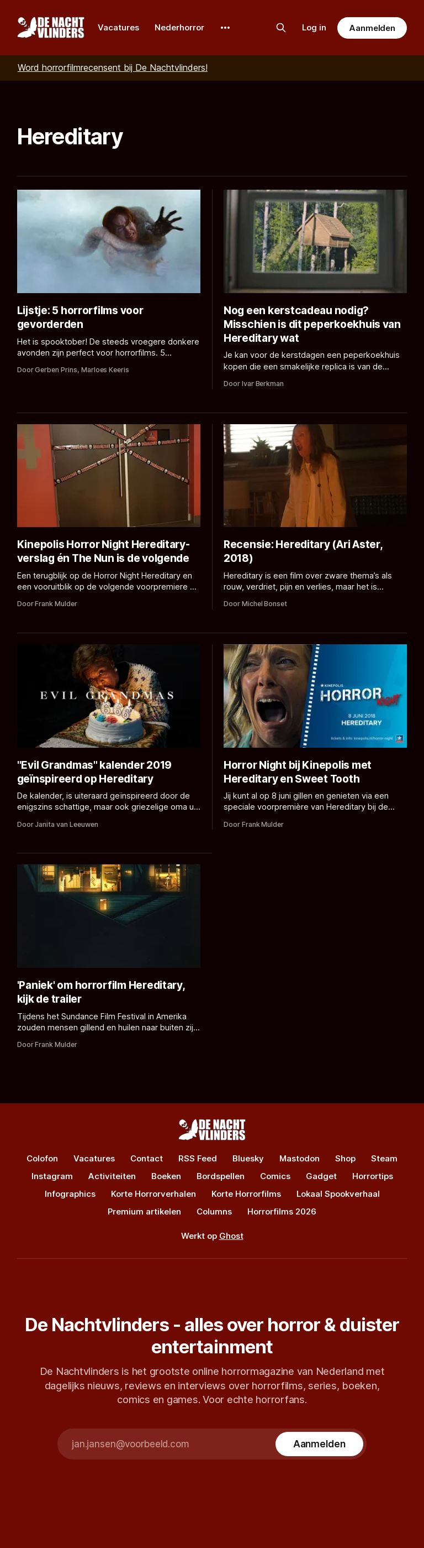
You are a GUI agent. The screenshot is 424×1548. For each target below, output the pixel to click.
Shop (345, 1158)
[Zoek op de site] (281, 28)
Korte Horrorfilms (246, 1194)
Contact (146, 1158)
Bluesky (248, 1158)
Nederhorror (179, 27)
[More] (225, 28)
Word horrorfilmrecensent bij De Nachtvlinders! (113, 67)
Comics (275, 1176)
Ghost (231, 1236)
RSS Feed (197, 1158)
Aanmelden (372, 28)
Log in (314, 27)
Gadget (321, 1176)
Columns (214, 1211)
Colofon (42, 1158)
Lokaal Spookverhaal (338, 1194)
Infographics (70, 1194)
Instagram (52, 1176)
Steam (384, 1158)
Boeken (166, 1176)
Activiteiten (112, 1176)
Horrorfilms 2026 (281, 1211)
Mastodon (299, 1158)
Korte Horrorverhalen (153, 1194)
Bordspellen (221, 1176)
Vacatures (118, 27)
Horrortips (372, 1176)
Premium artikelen (144, 1211)
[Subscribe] (319, 1444)
